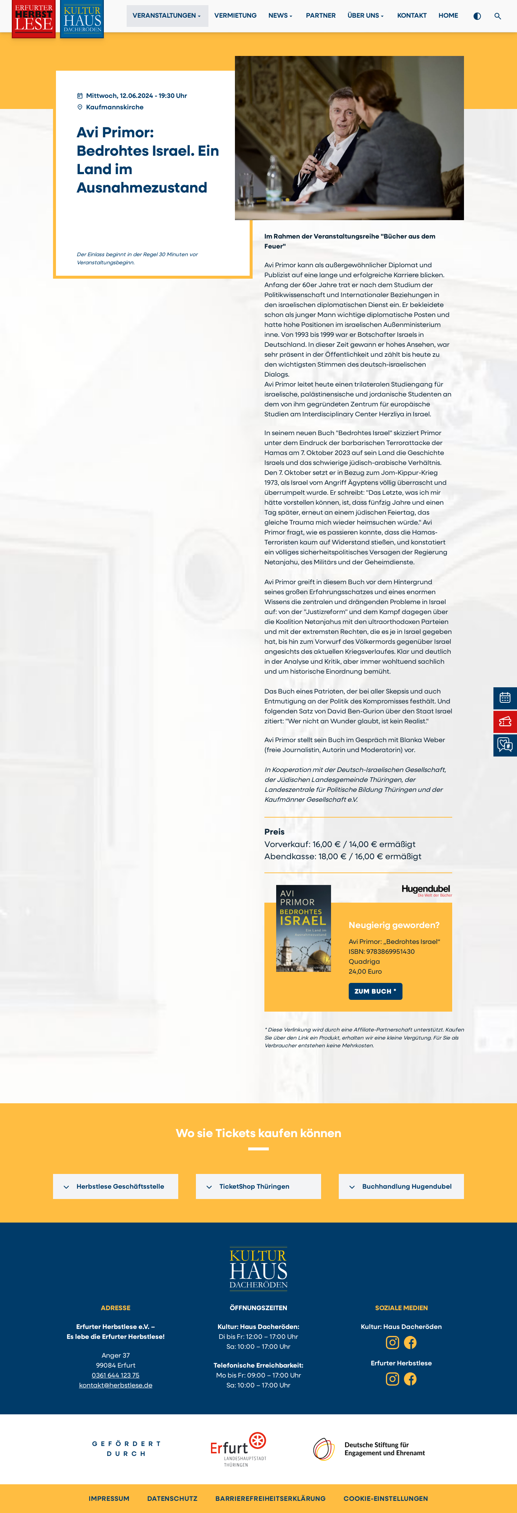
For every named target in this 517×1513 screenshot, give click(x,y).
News (281, 16)
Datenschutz (172, 1499)
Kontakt (412, 16)
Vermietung (235, 16)
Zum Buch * (376, 991)
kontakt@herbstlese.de (115, 1385)
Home (448, 16)
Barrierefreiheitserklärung (270, 1499)
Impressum (109, 1499)
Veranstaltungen (168, 16)
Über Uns (367, 16)
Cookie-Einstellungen (386, 1499)
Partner (321, 16)
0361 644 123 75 (116, 1375)
